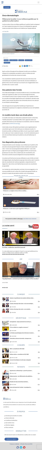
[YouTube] (24, 447)
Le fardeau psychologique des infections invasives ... (22, 332)
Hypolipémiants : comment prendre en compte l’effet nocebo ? (20, 278)
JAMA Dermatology (15, 123)
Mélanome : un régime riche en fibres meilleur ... (15, 190)
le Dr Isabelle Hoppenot (9, 53)
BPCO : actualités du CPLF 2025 (17, 348)
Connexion (6, 7)
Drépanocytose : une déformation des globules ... (21, 376)
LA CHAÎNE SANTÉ (8, 226)
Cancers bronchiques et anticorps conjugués (20, 359)
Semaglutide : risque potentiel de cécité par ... (21, 321)
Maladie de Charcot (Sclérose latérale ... (19, 381)
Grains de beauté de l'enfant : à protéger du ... (20, 387)
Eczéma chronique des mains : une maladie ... (20, 309)
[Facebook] (18, 447)
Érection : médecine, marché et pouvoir (13, 247)
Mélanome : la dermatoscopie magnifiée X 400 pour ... (16, 208)
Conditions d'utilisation (11, 420)
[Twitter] (21, 447)
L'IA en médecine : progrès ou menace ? (19, 327)
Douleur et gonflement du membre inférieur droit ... (22, 298)
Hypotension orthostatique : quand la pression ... (21, 370)
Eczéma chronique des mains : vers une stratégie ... (22, 303)
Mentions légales (10, 425)
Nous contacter (9, 427)
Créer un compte (11, 439)
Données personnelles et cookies (14, 415)
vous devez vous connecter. (30, 218)
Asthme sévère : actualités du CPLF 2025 (19, 354)
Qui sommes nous (10, 422)
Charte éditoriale (10, 418)
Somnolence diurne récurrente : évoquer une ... (21, 338)
